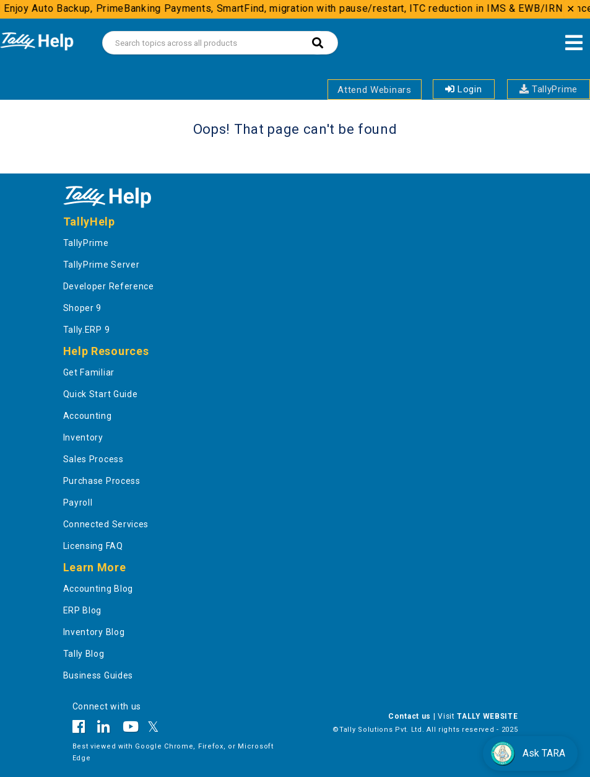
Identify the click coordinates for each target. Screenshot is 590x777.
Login (463, 89)
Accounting (87, 416)
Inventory (83, 437)
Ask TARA (527, 753)
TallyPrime (548, 89)
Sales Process (93, 459)
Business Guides (98, 675)
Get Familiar (89, 372)
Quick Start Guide (100, 394)
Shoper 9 (82, 308)
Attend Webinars (374, 89)
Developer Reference (108, 286)
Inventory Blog (94, 632)
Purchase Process (102, 481)
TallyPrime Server (101, 265)
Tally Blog (84, 654)
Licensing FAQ (93, 546)
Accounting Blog (98, 589)
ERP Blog (82, 610)
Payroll (78, 502)
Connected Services (106, 524)
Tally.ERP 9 (86, 330)
